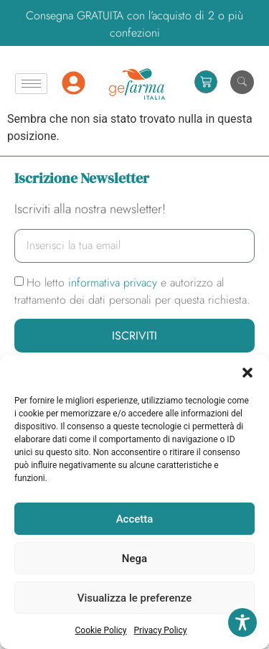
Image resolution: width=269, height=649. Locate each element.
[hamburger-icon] (31, 83)
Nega (134, 558)
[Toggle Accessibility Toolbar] (242, 622)
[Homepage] (137, 84)
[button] (247, 372)
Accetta (135, 519)
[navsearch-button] (242, 82)
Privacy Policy (160, 630)
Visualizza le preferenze (134, 598)
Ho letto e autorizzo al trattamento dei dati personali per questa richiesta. (132, 291)
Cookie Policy (101, 630)
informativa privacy (114, 282)
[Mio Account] (73, 83)
